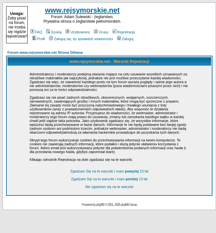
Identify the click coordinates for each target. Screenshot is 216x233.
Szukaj (54, 32)
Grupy (101, 32)
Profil (38, 39)
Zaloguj (125, 39)
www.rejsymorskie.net (82, 10)
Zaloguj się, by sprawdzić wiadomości (81, 39)
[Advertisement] (174, 25)
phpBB (100, 204)
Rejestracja (124, 32)
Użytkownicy (77, 32)
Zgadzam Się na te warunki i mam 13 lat (109, 171)
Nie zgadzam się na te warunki (109, 187)
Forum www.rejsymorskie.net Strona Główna (45, 52)
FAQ (36, 32)
